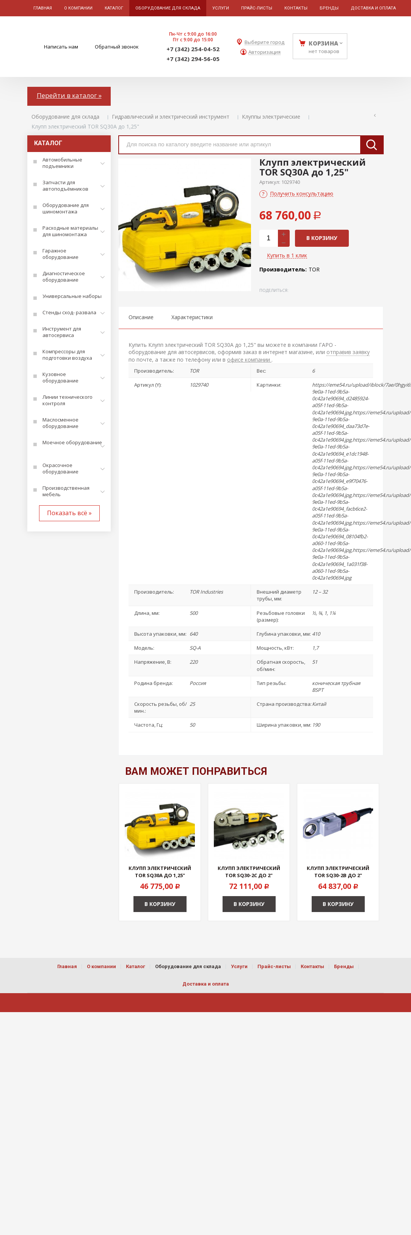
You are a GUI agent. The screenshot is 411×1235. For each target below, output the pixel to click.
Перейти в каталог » (69, 95)
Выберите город (264, 42)
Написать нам (61, 46)
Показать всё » (69, 513)
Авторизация (264, 52)
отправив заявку (348, 352)
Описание (141, 317)
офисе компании (249, 359)
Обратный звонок (117, 46)
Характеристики (192, 317)
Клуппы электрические (271, 116)
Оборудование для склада (65, 116)
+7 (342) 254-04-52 (193, 49)
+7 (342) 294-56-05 (193, 59)
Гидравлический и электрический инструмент (170, 116)
